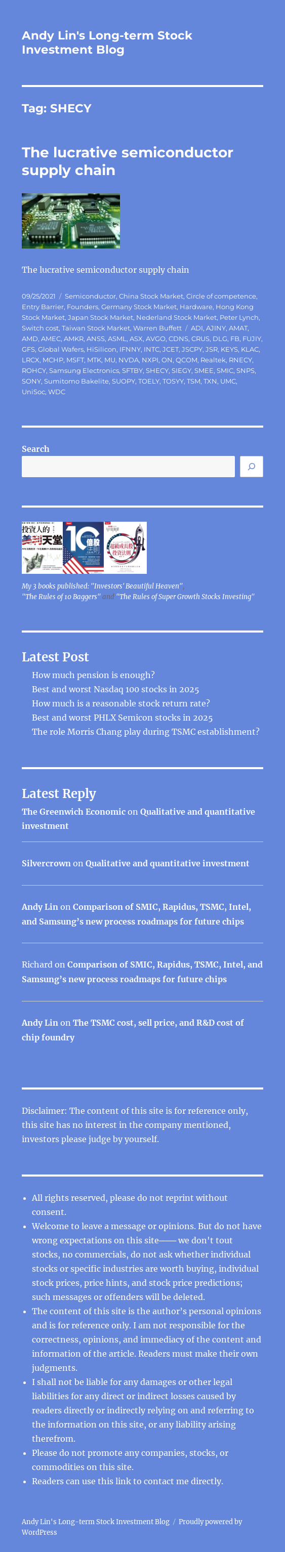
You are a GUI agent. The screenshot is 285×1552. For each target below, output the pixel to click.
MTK (94, 360)
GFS (28, 349)
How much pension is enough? (93, 675)
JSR (212, 349)
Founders (82, 307)
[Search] (251, 466)
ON (167, 360)
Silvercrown (46, 863)
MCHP (53, 360)
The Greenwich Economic (74, 812)
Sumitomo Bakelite (76, 381)
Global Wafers (61, 349)
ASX (136, 338)
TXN (210, 381)
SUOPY (123, 381)
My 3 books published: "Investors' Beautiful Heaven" (102, 586)
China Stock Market (151, 296)
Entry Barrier (43, 307)
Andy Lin (40, 907)
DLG (220, 338)
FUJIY (251, 338)
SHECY (157, 370)
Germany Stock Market (139, 307)
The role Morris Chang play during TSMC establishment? (146, 732)
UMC (228, 381)
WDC (56, 392)
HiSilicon (101, 349)
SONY (31, 381)
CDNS (178, 338)
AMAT (238, 328)
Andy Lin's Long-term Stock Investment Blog (107, 42)
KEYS (229, 349)
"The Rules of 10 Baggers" (61, 597)
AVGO (156, 338)
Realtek (213, 360)
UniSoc (33, 392)
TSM (193, 381)
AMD (30, 338)
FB (234, 338)
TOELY (148, 381)
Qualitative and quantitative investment (168, 863)
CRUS (200, 338)
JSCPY (192, 349)
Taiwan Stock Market (96, 328)
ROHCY (34, 370)
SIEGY (181, 370)
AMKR (74, 338)
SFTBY (132, 370)
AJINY (216, 328)
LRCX (30, 360)
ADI (197, 328)
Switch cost (40, 328)
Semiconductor (90, 296)
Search (36, 449)
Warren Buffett (157, 328)
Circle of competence (221, 296)
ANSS (96, 338)
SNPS (245, 370)
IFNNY (130, 349)
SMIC (225, 370)
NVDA (128, 360)
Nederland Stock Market (176, 317)
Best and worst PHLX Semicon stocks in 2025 (122, 717)
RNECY (240, 360)
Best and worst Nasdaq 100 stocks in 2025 (115, 689)
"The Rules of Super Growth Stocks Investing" (185, 597)
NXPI (150, 360)
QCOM (186, 360)
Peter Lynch (239, 317)
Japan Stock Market (100, 317)
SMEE (204, 370)
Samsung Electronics (84, 370)
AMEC (51, 338)
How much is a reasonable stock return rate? (121, 703)
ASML (117, 338)
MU (109, 360)
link (124, 1481)
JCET (170, 349)
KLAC (250, 349)
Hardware (196, 307)
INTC (151, 349)
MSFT (75, 360)
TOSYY (173, 381)
